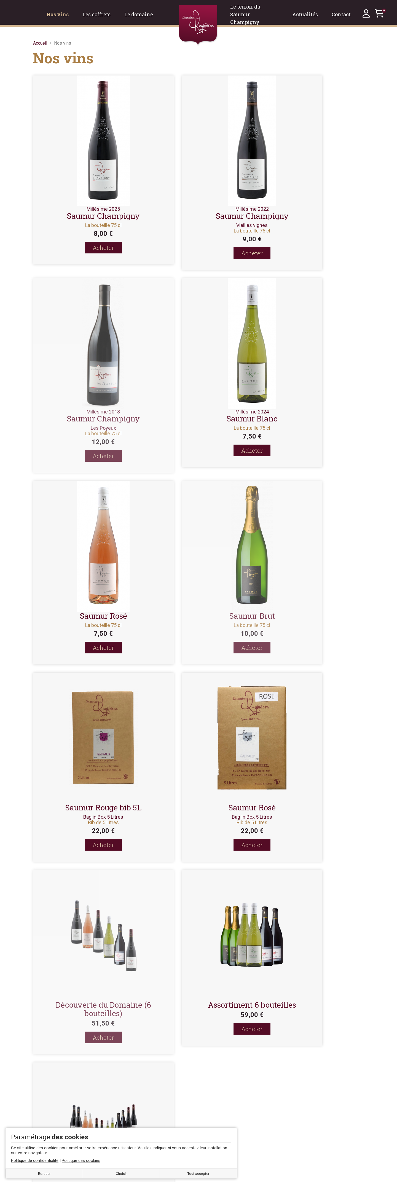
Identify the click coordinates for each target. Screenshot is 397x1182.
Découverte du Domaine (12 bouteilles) (198, 811)
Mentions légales (138, 1086)
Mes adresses (218, 1106)
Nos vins (295, 1074)
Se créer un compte (223, 1077)
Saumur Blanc (85, 418)
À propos (130, 1106)
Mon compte (216, 1086)
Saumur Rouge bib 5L (85, 610)
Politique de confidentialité (147, 1126)
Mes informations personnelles (234, 1116)
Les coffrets (299, 1083)
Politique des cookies (142, 1116)
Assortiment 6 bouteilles (85, 807)
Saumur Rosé (198, 413)
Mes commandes (221, 1096)
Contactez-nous (136, 1077)
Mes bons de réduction (226, 1126)
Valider (230, 964)
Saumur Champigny (85, 216)
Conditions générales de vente (150, 1096)
